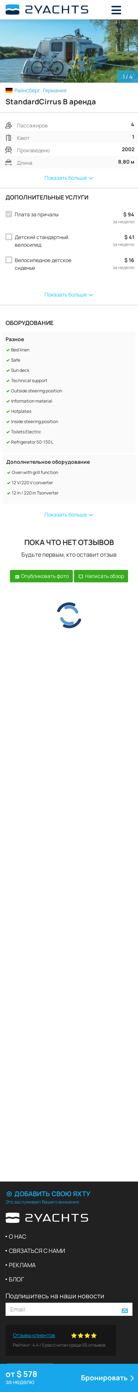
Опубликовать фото (41, 575)
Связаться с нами (37, 1251)
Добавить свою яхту (48, 1193)
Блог (16, 1279)
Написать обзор (101, 575)
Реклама (22, 1265)
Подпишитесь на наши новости (55, 1295)
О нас (17, 1236)
